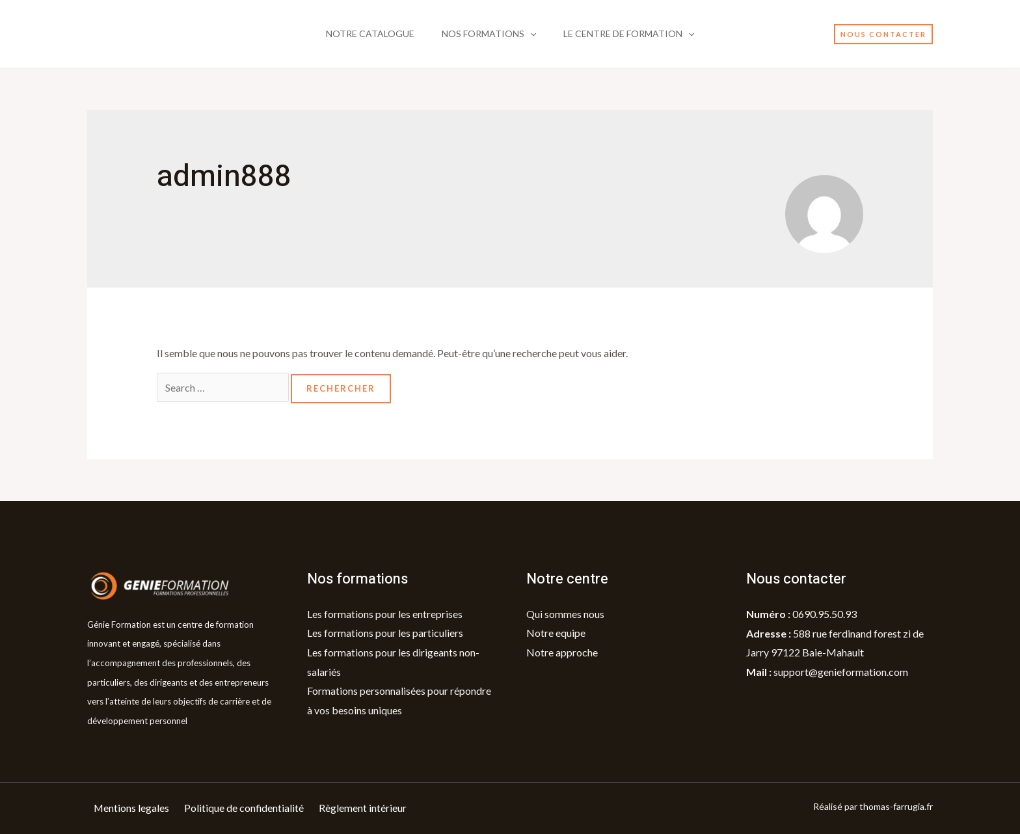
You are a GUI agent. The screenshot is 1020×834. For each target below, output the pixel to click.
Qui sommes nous (565, 614)
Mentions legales (132, 808)
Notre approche (562, 652)
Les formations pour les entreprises (385, 614)
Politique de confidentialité (245, 808)
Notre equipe (555, 633)
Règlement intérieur (364, 808)
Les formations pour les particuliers (385, 633)
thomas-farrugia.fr (896, 807)
